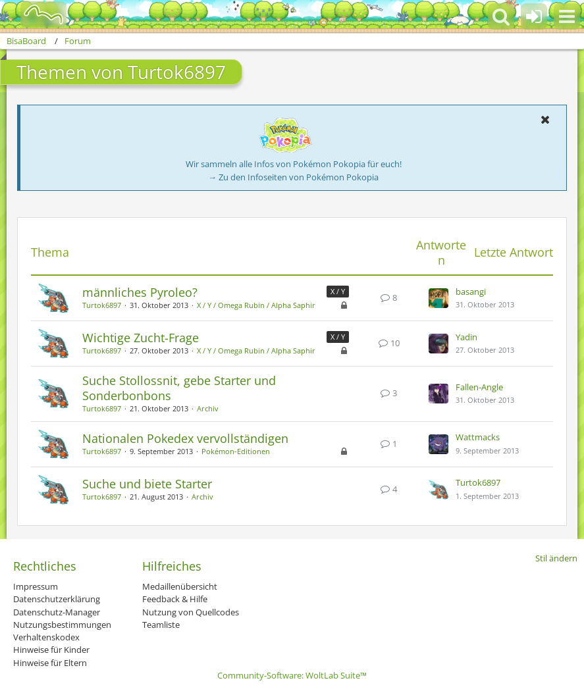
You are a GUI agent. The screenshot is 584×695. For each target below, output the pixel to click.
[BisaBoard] (35, 14)
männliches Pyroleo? (140, 292)
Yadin (466, 337)
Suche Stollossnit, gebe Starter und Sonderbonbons (179, 388)
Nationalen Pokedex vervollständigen (185, 438)
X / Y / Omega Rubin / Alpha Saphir (256, 305)
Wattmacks (478, 437)
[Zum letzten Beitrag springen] (438, 298)
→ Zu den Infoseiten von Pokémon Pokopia (293, 177)
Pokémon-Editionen (235, 451)
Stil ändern (556, 558)
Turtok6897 (101, 305)
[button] (567, 16)
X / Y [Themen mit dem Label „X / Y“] (338, 291)
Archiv (208, 408)
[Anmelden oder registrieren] (534, 16)
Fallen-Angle (479, 387)
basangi (471, 291)
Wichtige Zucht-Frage (140, 338)
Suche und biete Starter (147, 484)
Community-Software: (292, 675)
